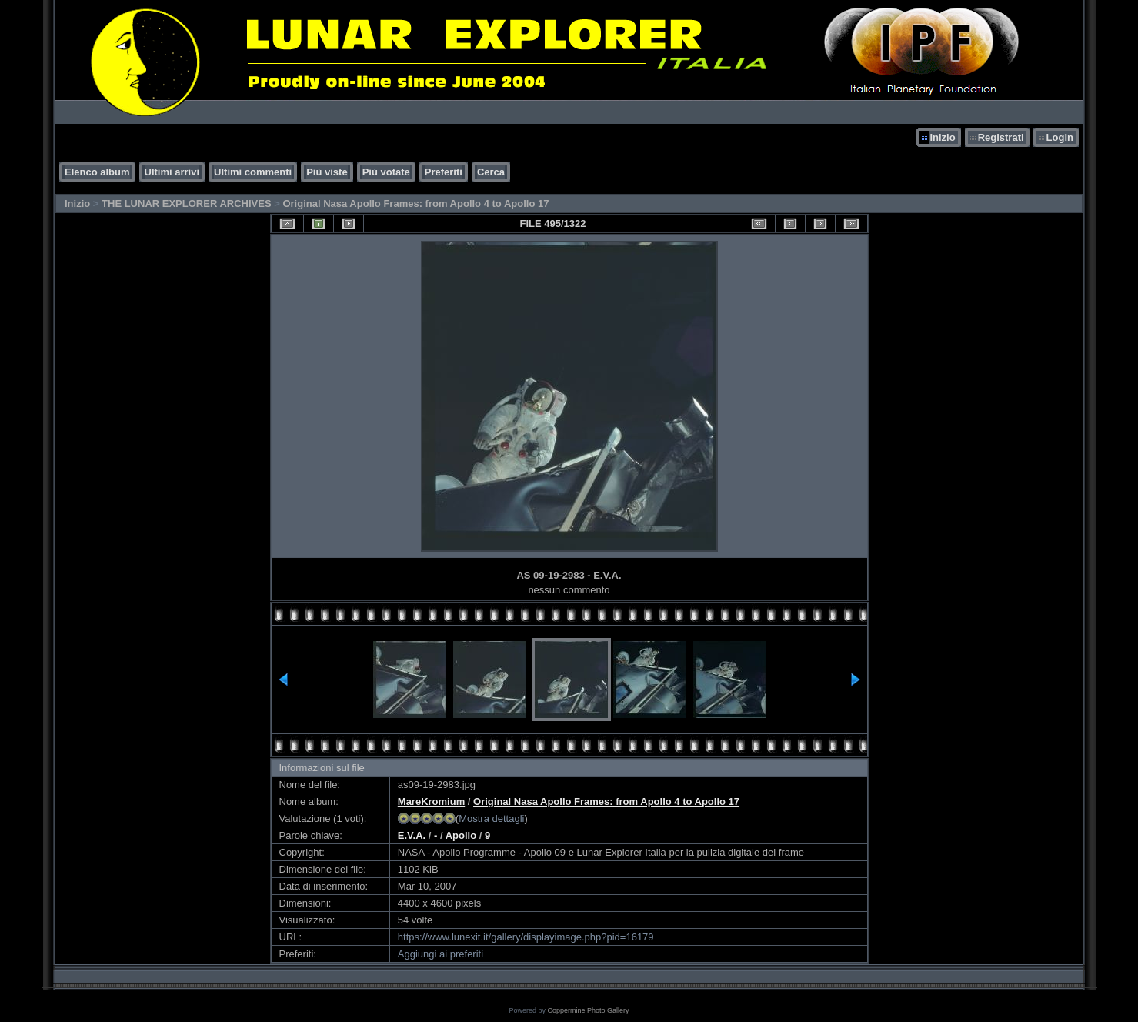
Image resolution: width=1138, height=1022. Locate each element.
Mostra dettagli (491, 818)
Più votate (386, 172)
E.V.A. (411, 835)
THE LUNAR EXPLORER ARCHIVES (187, 203)
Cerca (491, 172)
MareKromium (431, 801)
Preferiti (443, 172)
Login (1059, 137)
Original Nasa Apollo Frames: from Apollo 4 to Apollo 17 (415, 203)
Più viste (326, 172)
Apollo (461, 835)
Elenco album (97, 172)
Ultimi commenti (253, 172)
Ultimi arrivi (172, 172)
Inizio (942, 137)
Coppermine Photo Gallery (588, 1010)
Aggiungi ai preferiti (440, 954)
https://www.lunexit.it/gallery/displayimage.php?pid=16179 (526, 937)
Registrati (1001, 137)
